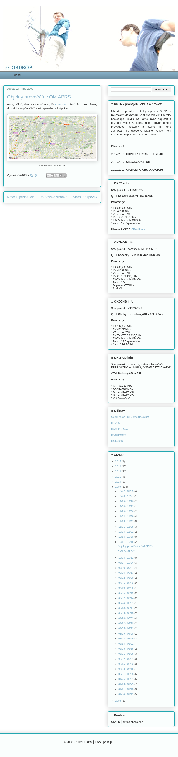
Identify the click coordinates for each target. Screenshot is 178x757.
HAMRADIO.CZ (120, 428)
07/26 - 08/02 (126, 583)
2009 (118, 486)
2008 (118, 700)
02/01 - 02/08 (126, 674)
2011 (118, 476)
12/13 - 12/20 (126, 501)
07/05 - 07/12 (126, 593)
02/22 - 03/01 (126, 658)
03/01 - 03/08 (126, 653)
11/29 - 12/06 (126, 511)
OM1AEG (61, 104)
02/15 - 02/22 (126, 663)
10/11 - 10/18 (126, 541)
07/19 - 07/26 (126, 587)
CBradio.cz (138, 229)
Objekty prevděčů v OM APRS (135, 546)
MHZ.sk (115, 423)
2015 (118, 461)
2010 (118, 481)
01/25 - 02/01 (126, 679)
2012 (118, 471)
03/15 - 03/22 (126, 643)
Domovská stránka (53, 197)
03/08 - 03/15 (126, 648)
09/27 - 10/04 (126, 562)
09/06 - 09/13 (126, 572)
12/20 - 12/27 (126, 496)
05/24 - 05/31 (126, 603)
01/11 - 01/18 (126, 689)
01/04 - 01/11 (126, 694)
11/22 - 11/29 (126, 516)
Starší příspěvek (85, 197)
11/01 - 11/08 (126, 526)
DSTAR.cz (117, 440)
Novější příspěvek (20, 197)
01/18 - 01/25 (126, 684)
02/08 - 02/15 (126, 668)
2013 (118, 466)
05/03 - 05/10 (126, 613)
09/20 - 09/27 (126, 567)
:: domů (17, 75)
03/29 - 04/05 (126, 633)
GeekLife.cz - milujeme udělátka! (130, 417)
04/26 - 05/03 (126, 618)
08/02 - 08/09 (126, 577)
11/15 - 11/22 (126, 521)
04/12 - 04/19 (126, 623)
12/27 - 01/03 (126, 491)
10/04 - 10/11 (126, 557)
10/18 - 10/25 (126, 536)
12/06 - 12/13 (126, 506)
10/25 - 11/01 (126, 531)
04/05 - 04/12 (126, 628)
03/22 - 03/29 (126, 638)
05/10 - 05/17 (126, 608)
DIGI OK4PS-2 (126, 551)
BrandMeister (119, 434)
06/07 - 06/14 (126, 598)
